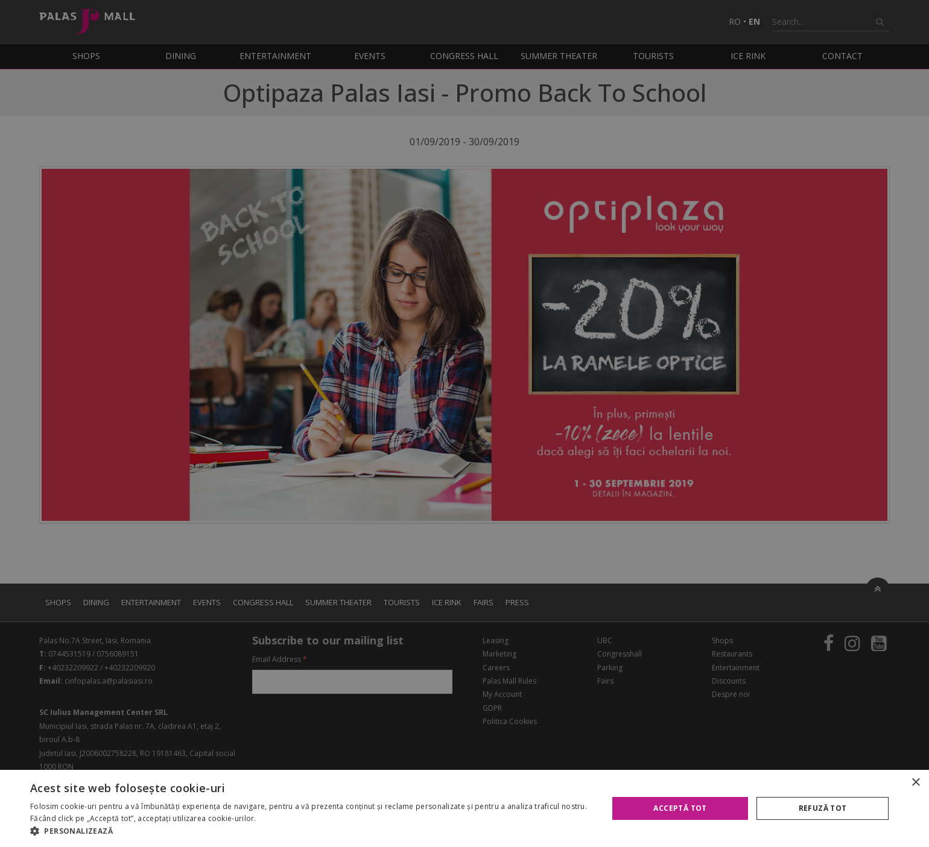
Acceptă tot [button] (679, 808)
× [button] (915, 782)
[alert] (464, 423)
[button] (310, 831)
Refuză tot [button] (823, 808)
